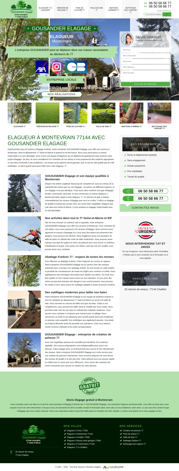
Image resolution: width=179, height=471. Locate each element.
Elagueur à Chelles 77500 (78, 437)
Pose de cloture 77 (79, 9)
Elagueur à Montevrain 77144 (80, 434)
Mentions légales (93, 467)
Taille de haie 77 (96, 9)
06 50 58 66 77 (160, 3)
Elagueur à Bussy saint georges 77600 (84, 440)
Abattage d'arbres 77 (113, 9)
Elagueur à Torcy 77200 (77, 430)
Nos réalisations (61, 94)
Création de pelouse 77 (62, 9)
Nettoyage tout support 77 (130, 10)
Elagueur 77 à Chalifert (45, 9)
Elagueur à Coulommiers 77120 (81, 444)
